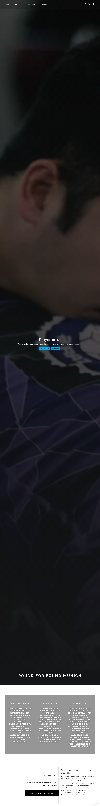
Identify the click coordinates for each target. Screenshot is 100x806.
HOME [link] (8, 4)
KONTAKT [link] (18, 4)
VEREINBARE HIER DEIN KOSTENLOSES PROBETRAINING (50, 793)
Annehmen (87, 799)
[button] (31, 4)
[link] (89, 4)
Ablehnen (69, 799)
